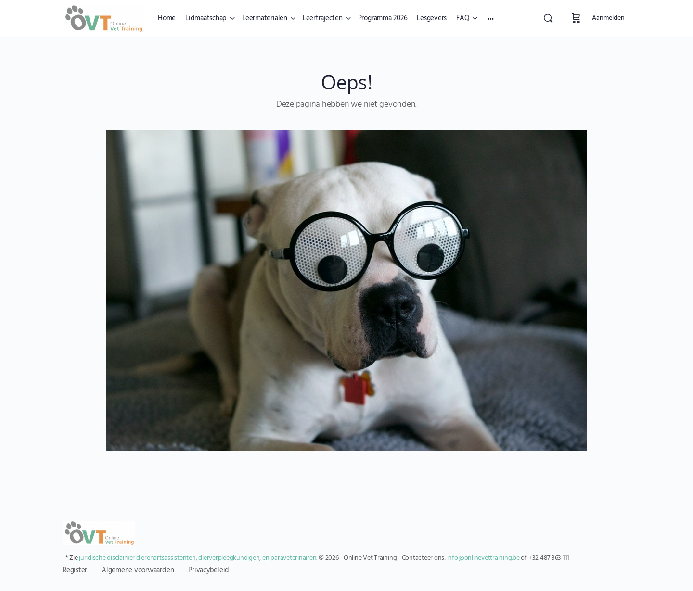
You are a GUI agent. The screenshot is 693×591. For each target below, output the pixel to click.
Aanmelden (608, 18)
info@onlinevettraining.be (483, 558)
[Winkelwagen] (576, 18)
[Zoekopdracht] (548, 18)
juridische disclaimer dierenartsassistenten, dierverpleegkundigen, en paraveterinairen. (198, 558)
